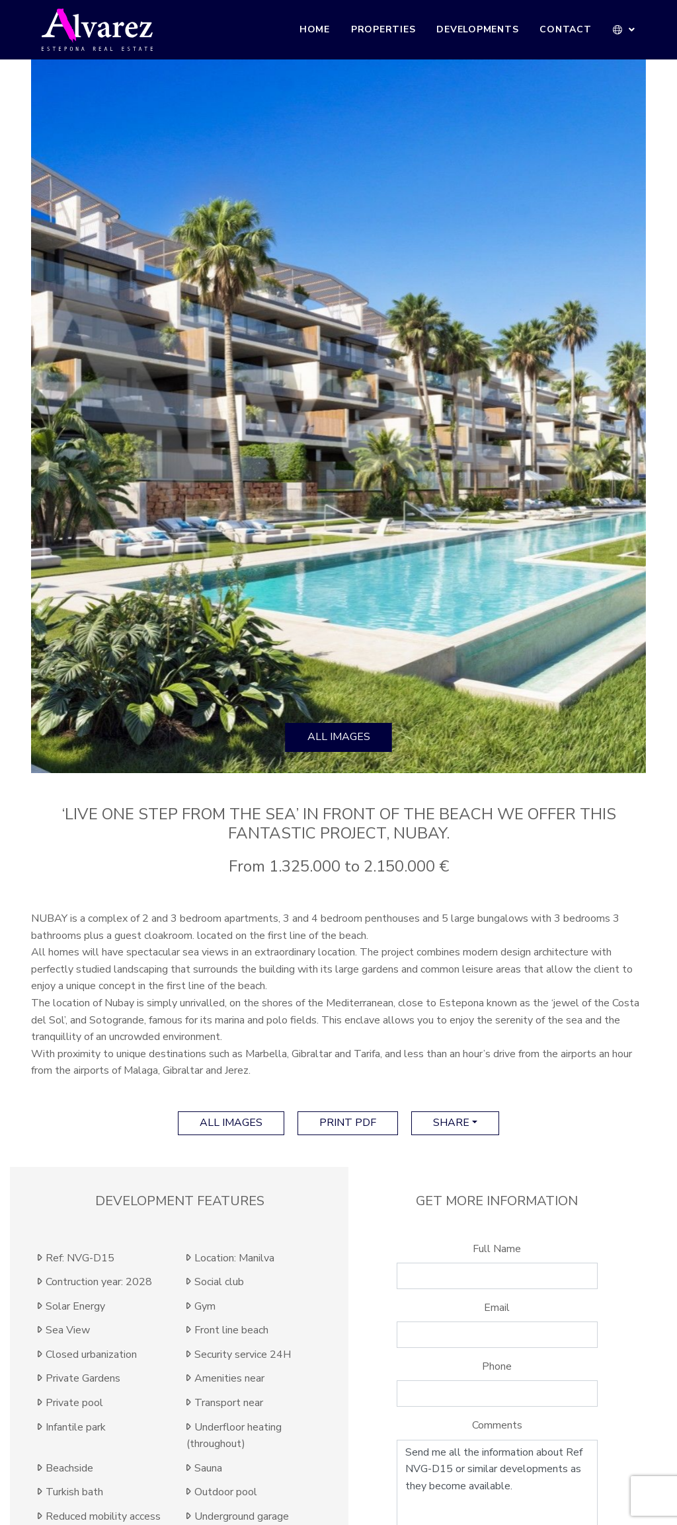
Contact (565, 29)
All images (338, 736)
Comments (497, 1425)
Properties (383, 29)
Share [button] (451, 1122)
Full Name (497, 1249)
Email (497, 1307)
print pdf (347, 1122)
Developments (477, 29)
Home (314, 29)
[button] (624, 30)
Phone (497, 1366)
